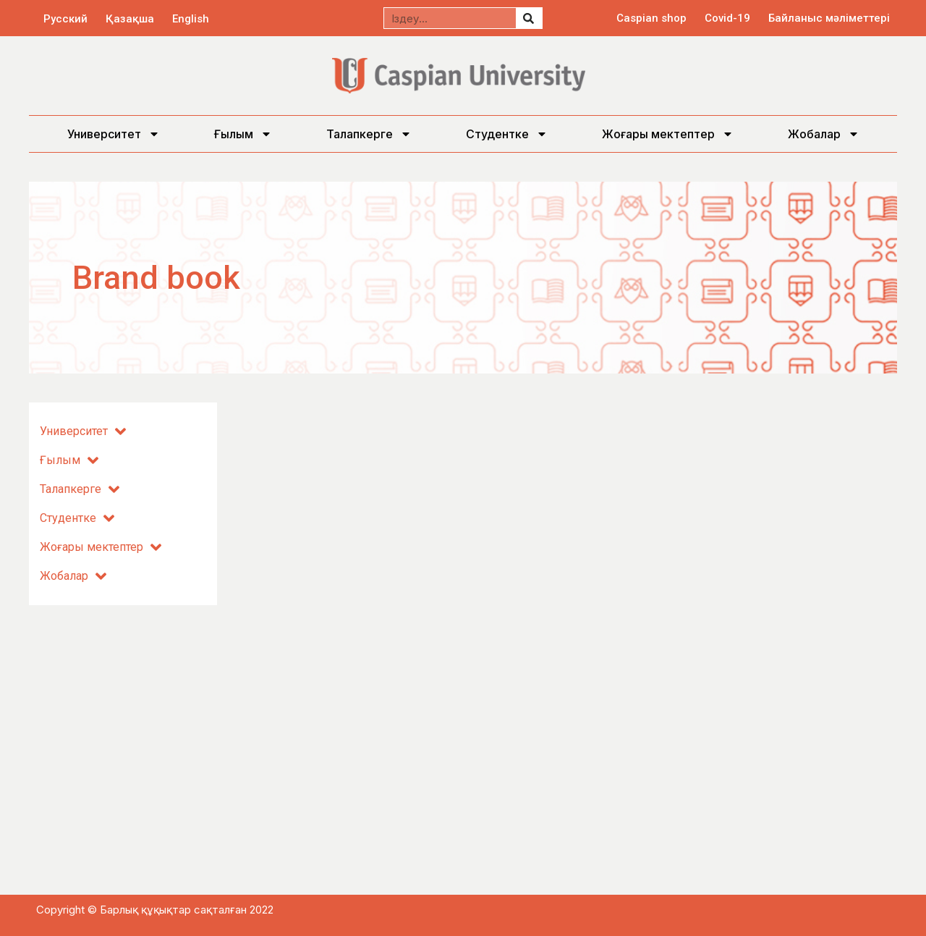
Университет (113, 134)
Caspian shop (651, 18)
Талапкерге (369, 134)
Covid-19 (727, 18)
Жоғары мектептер (668, 134)
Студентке (507, 134)
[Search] (529, 18)
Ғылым (243, 134)
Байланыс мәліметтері (829, 18)
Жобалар (823, 134)
